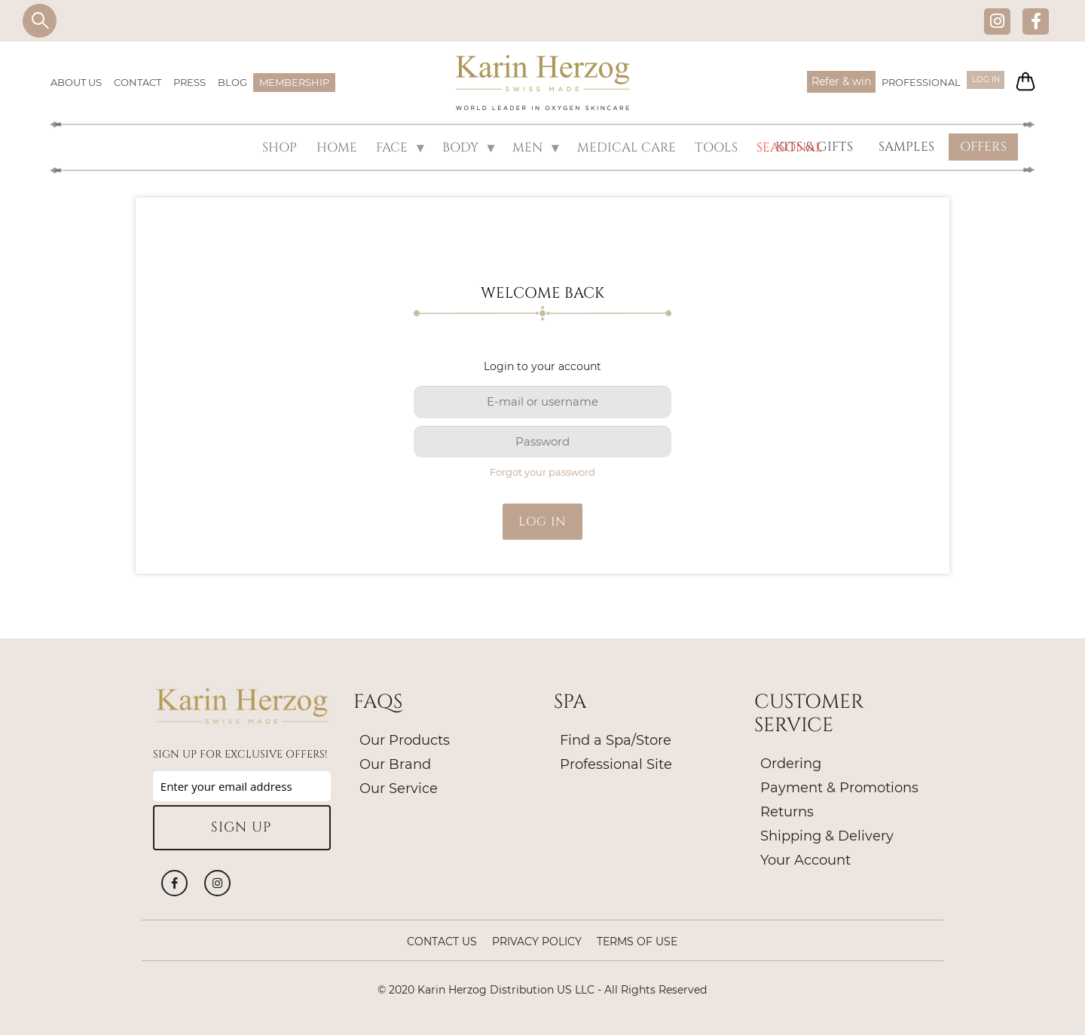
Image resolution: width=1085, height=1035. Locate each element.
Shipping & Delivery (827, 834)
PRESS (189, 82)
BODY (469, 147)
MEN (536, 147)
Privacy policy (537, 940)
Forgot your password (542, 470)
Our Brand (395, 763)
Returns (787, 810)
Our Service (398, 787)
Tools (714, 146)
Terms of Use (637, 940)
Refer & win (828, 81)
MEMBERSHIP (294, 82)
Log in (977, 82)
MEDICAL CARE (628, 146)
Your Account (805, 858)
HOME (342, 146)
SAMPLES (906, 146)
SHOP (289, 146)
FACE (400, 147)
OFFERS (983, 146)
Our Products (404, 738)
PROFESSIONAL (908, 82)
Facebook (1035, 21)
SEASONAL (784, 146)
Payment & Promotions (839, 786)
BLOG (232, 82)
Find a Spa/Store (615, 738)
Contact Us (442, 940)
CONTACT (137, 82)
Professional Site (616, 763)
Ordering (790, 762)
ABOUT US (76, 82)
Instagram (997, 21)
